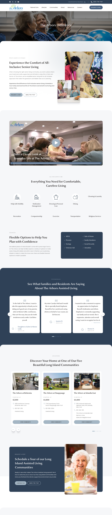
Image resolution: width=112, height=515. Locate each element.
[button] (77, 2)
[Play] (11, 163)
